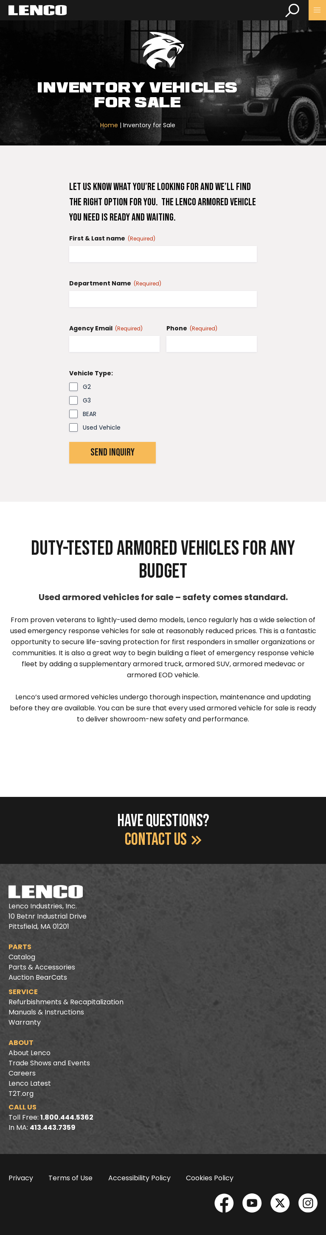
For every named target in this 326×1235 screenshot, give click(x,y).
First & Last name (112, 238)
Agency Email (106, 328)
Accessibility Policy (139, 1178)
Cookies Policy (209, 1178)
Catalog (21, 957)
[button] (317, 10)
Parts (19, 947)
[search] (292, 10)
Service (23, 992)
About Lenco (29, 1053)
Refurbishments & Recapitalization (66, 1002)
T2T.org (21, 1093)
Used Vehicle (102, 427)
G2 (87, 387)
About (21, 1043)
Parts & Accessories (41, 967)
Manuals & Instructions (46, 1012)
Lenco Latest (29, 1083)
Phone (191, 328)
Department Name (115, 283)
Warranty (24, 1022)
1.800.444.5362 (66, 1117)
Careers (22, 1073)
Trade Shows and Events (49, 1063)
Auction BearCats (37, 977)
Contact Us (163, 840)
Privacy (20, 1178)
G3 (87, 400)
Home (109, 125)
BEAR (89, 414)
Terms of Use (70, 1178)
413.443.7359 (53, 1127)
